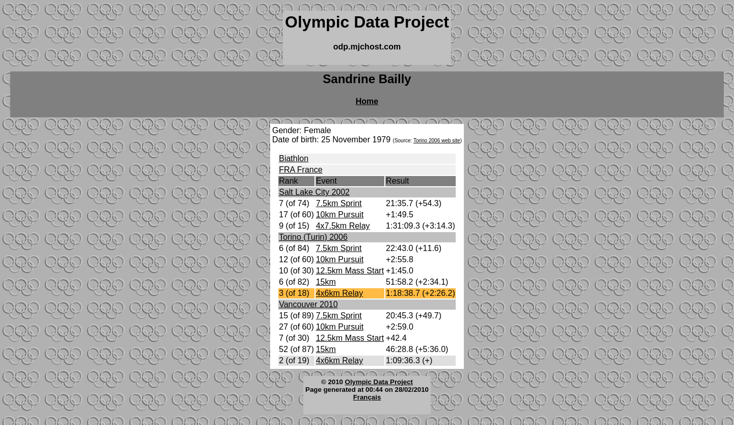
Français (367, 397)
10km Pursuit (339, 214)
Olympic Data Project (379, 382)
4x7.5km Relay (343, 225)
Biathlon (293, 158)
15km (326, 282)
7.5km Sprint (339, 203)
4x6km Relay (339, 293)
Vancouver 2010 (308, 304)
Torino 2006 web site (436, 140)
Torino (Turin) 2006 (313, 237)
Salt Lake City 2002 (314, 192)
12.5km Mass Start (350, 270)
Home (367, 101)
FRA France (300, 169)
